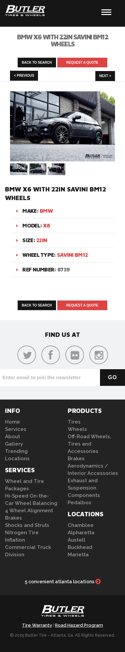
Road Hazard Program (79, 625)
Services (15, 429)
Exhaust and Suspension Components (84, 488)
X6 (46, 225)
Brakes (13, 518)
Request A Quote (82, 62)
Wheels (77, 429)
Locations (17, 459)
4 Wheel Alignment (29, 511)
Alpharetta (81, 533)
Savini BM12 (72, 255)
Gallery (14, 444)
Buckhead (80, 547)
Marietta (78, 555)
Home (12, 422)
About (12, 437)
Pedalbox (79, 503)
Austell (76, 540)
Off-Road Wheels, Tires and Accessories (89, 444)
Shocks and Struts (27, 525)
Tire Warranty (37, 625)
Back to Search (37, 62)
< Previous (24, 75)
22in (41, 240)
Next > (105, 76)
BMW (46, 211)
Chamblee (81, 525)
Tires (74, 422)
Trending (16, 451)
